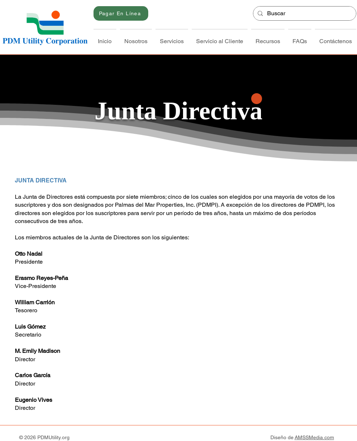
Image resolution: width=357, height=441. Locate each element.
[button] (136, 38)
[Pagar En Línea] (121, 13)
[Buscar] (304, 13)
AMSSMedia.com (314, 437)
